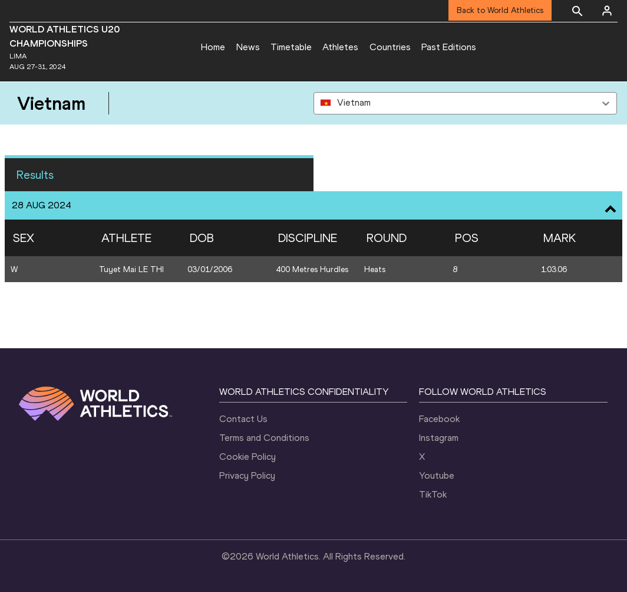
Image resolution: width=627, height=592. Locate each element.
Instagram (438, 437)
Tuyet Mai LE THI (131, 269)
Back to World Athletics (500, 10)
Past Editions (448, 47)
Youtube (436, 475)
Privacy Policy (247, 475)
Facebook (439, 418)
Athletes (340, 47)
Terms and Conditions (264, 437)
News (248, 47)
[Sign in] (607, 10)
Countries (390, 47)
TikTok (433, 494)
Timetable (291, 47)
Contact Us (243, 418)
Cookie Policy (247, 456)
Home (213, 47)
